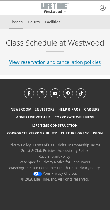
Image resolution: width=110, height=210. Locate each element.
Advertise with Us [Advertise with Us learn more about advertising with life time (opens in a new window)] (33, 117)
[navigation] (7, 8)
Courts (34, 21)
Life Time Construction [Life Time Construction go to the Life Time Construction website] (55, 125)
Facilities (52, 21)
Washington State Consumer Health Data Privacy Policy (54, 167)
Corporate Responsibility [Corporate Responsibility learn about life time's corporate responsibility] (32, 133)
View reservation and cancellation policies (55, 62)
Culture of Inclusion (82, 133)
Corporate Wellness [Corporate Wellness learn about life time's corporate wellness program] (74, 117)
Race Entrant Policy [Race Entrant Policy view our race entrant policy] (54, 156)
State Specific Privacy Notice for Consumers (54, 162)
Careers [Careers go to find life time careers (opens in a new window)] (91, 109)
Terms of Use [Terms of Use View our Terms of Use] (43, 145)
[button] (55, 8)
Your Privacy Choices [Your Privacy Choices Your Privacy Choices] (55, 173)
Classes (16, 21)
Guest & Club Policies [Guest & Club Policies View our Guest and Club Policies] (38, 150)
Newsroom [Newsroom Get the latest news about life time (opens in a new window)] (21, 109)
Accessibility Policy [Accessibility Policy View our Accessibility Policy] (73, 150)
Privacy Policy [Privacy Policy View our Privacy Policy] (20, 145)
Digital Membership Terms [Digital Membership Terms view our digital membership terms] (78, 145)
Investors (45, 109)
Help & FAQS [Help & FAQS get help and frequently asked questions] (69, 109)
